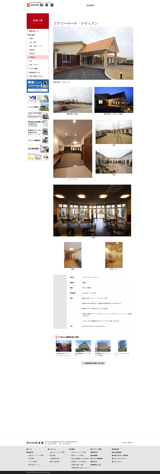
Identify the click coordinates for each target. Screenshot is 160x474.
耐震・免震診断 (54, 461)
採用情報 (124, 11)
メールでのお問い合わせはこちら (103, 5)
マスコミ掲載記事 (97, 458)
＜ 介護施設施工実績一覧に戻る (93, 363)
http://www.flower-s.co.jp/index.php (93, 326)
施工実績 (31, 458)
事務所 (31, 38)
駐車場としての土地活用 (78, 461)
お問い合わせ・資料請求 (120, 455)
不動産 (89, 11)
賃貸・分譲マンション (36, 46)
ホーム (35, 11)
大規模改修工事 (54, 458)
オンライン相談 (96, 449)
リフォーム (71, 11)
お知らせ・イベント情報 (36, 455)
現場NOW (95, 452)
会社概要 (107, 11)
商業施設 (32, 50)
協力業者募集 (117, 452)
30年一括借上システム (36, 76)
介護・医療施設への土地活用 (80, 458)
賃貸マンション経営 (77, 455)
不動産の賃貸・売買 (77, 465)
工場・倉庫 (32, 42)
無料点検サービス (34, 72)
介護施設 (32, 57)
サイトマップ (117, 461)
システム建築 (33, 68)
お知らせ (94, 461)
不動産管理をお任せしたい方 (80, 468)
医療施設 (32, 53)
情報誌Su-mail (96, 465)
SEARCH (90, 5)
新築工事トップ (34, 31)
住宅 (30, 61)
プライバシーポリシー (120, 458)
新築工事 (53, 11)
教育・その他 (33, 65)
